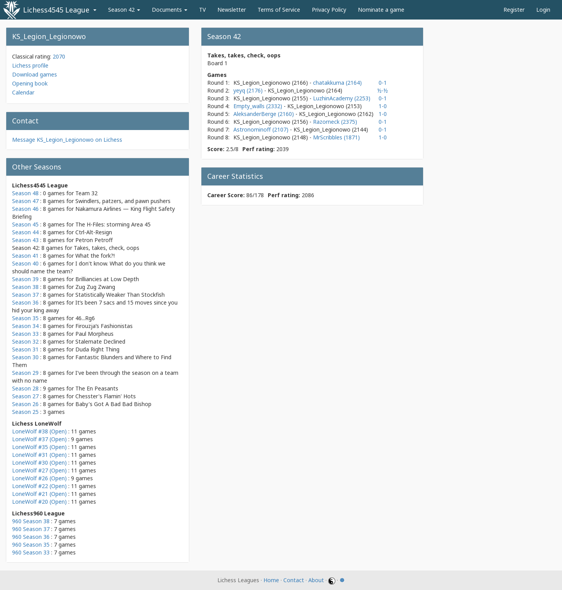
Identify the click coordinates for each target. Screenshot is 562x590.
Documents (169, 9)
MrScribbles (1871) (336, 137)
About (316, 580)
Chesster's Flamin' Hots (105, 396)
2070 (59, 56)
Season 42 (124, 9)
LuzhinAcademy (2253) (341, 98)
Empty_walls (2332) (258, 106)
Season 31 (25, 349)
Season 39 (25, 279)
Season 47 (25, 201)
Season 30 (25, 357)
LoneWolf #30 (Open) (39, 462)
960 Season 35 (31, 544)
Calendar (23, 92)
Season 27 (25, 396)
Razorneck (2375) (335, 121)
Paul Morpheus (94, 333)
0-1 (383, 82)
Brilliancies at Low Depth (107, 279)
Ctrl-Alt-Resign (93, 232)
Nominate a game (381, 9)
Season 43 (25, 240)
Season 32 (25, 341)
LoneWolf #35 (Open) (39, 447)
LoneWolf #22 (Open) (39, 486)
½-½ (382, 90)
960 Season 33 (31, 552)
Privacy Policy (329, 9)
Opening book (30, 83)
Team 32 (86, 193)
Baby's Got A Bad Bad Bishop (113, 404)
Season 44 (25, 232)
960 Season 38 (31, 521)
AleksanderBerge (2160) (264, 114)
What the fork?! (95, 255)
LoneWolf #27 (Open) (39, 470)
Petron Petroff (94, 240)
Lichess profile (30, 65)
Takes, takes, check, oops (106, 247)
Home (271, 580)
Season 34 (25, 326)
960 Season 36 (31, 536)
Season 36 (25, 302)
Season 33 (25, 333)
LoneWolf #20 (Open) (39, 501)
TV (202, 9)
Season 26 (25, 404)
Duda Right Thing (97, 349)
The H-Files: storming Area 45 (113, 224)
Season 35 (25, 318)
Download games (34, 74)
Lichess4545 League (56, 9)
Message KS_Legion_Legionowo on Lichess (67, 139)
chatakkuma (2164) (337, 82)
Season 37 (25, 294)
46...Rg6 (85, 318)
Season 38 (25, 287)
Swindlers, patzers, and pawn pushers (123, 201)
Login (543, 9)
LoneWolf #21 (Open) (39, 493)
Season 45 (25, 224)
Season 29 (25, 372)
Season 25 (25, 411)
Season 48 (25, 193)
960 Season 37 (31, 529)
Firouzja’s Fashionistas (104, 326)
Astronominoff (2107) (261, 129)
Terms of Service (279, 9)
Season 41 (25, 255)
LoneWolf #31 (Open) (39, 454)
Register (514, 9)
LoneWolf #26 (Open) (39, 478)
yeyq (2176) (248, 90)
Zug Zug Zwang (95, 287)
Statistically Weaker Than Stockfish (120, 294)
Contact (293, 580)
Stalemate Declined (100, 341)
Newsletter (231, 9)
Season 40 (25, 263)
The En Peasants (96, 388)
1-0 (383, 106)
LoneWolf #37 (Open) (39, 439)
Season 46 (25, 208)
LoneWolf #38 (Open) (39, 431)
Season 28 (25, 388)
